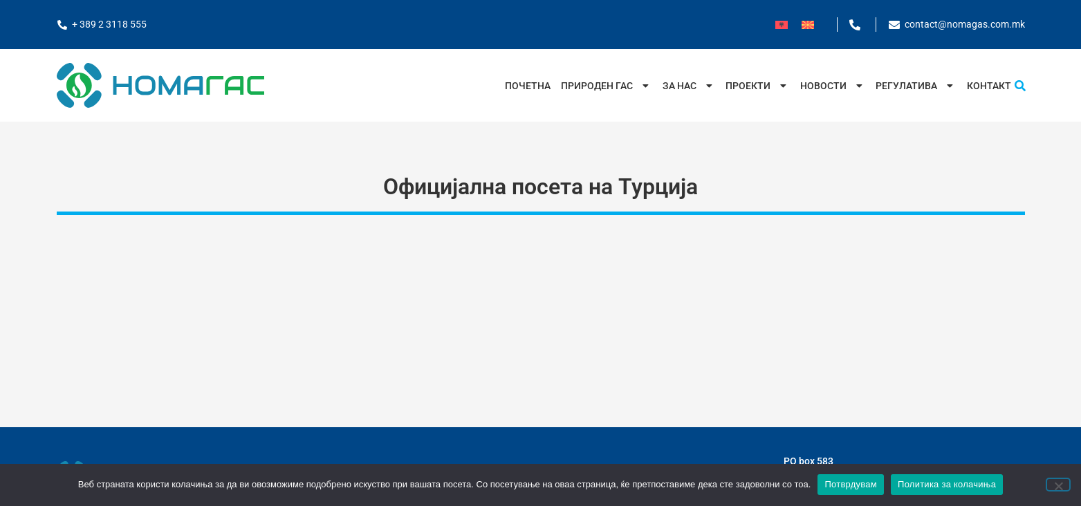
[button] (1020, 86)
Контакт (989, 85)
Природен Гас (606, 86)
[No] (1058, 484)
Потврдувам (850, 484)
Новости (833, 86)
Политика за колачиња (947, 484)
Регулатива (916, 86)
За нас (689, 86)
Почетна (528, 85)
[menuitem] (781, 24)
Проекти (758, 86)
